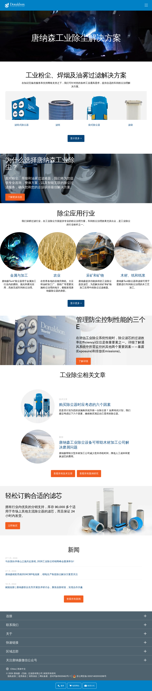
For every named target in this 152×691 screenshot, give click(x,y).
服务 (61, 685)
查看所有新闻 (74, 598)
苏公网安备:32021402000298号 (91, 676)
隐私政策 (12, 676)
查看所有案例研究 (89, 473)
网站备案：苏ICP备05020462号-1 (55, 676)
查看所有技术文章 (63, 473)
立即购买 (12, 525)
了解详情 (83, 361)
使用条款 (22, 676)
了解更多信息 (15, 196)
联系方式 (89, 685)
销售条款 (33, 676)
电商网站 (74, 685)
